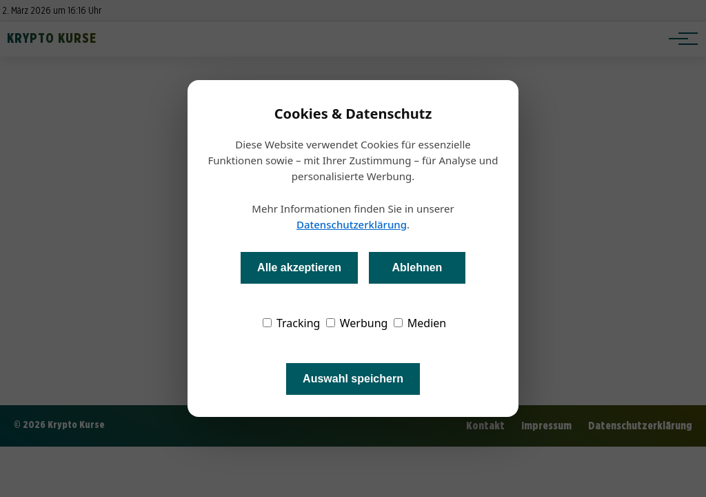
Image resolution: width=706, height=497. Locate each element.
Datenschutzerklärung (351, 224)
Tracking (292, 323)
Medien (420, 323)
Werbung (357, 323)
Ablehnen (417, 267)
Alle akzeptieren (299, 267)
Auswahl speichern (353, 378)
